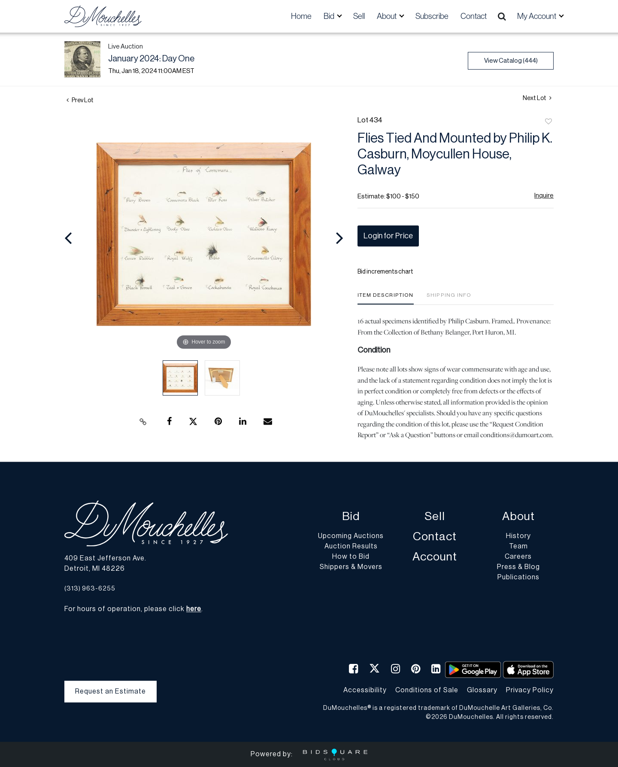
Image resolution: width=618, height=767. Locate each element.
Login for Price (388, 236)
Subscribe (431, 16)
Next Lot (537, 98)
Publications (518, 577)
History (518, 536)
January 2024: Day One (151, 59)
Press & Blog (518, 567)
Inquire (544, 195)
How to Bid (351, 557)
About (518, 517)
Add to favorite (548, 122)
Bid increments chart (385, 272)
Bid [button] (330, 16)
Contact (473, 16)
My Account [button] (537, 16)
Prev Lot (80, 100)
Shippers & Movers (351, 567)
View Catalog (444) (511, 61)
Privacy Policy (530, 690)
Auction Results (351, 546)
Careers (518, 557)
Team (518, 546)
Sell (359, 16)
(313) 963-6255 (89, 588)
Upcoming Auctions (351, 536)
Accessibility (365, 690)
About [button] (387, 16)
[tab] (385, 298)
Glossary (482, 690)
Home (301, 16)
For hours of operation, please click (132, 609)
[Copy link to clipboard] (143, 422)
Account (434, 557)
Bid (351, 517)
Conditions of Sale (426, 690)
